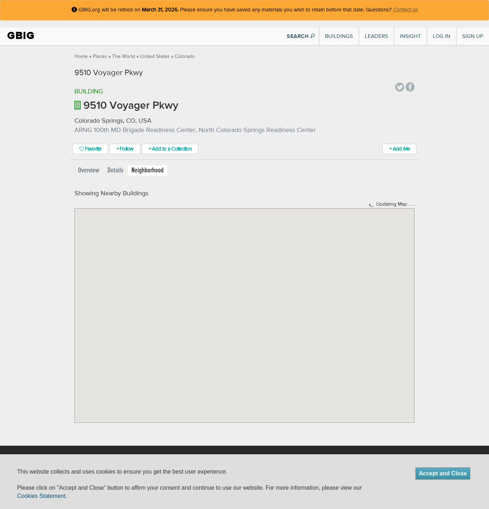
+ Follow (125, 149)
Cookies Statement (41, 496)
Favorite (90, 149)
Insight (410, 36)
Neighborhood (147, 170)
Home (81, 56)
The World (123, 56)
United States (155, 56)
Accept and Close (443, 473)
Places (100, 56)
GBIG (21, 35)
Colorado (185, 56)
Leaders (376, 36)
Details (115, 170)
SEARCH (301, 36)
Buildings (339, 36)
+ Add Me (399, 149)
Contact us (405, 10)
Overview (89, 170)
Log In (441, 36)
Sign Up (472, 36)
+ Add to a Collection (170, 149)
